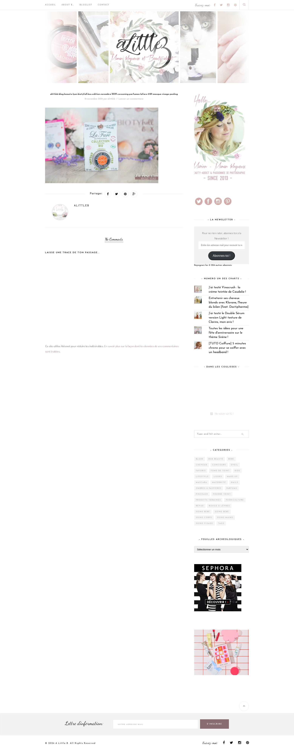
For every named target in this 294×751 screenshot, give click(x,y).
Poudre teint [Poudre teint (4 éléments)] (222, 494)
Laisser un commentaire (131, 99)
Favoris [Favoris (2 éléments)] (201, 471)
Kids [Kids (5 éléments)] (237, 471)
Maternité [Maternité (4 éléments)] (219, 482)
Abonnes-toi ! (221, 255)
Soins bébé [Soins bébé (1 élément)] (222, 512)
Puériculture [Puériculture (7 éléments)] (235, 500)
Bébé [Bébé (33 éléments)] (231, 459)
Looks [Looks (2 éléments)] (218, 476)
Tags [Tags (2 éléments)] (221, 523)
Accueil (50, 5)
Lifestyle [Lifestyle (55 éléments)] (202, 476)
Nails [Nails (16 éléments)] (234, 482)
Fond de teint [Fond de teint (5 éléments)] (220, 471)
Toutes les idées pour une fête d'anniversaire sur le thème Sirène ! (226, 333)
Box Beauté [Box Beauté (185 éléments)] (216, 459)
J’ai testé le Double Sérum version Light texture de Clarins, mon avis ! (226, 318)
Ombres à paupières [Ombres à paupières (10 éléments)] (208, 488)
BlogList (86, 5)
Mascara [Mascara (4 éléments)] (201, 482)
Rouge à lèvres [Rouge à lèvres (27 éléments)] (219, 506)
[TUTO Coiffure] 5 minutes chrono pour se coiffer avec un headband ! (227, 348)
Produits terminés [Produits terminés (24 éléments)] (208, 500)
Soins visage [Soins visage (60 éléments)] (204, 523)
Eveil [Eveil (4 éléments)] (234, 465)
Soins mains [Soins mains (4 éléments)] (225, 517)
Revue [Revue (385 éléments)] (200, 506)
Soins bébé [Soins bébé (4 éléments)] (203, 512)
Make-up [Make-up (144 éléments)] (232, 476)
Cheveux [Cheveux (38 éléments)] (201, 465)
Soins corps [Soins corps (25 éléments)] (204, 517)
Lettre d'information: (84, 723)
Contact (103, 5)
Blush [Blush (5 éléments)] (199, 459)
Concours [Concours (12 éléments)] (219, 465)
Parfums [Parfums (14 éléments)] (231, 488)
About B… (68, 5)
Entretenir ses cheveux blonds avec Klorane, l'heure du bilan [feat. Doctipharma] (229, 302)
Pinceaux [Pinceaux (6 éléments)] (202, 494)
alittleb (111, 99)
